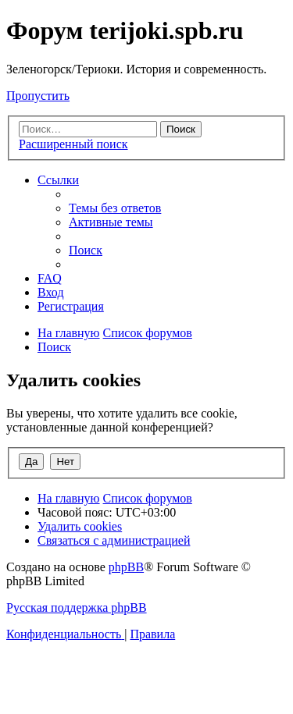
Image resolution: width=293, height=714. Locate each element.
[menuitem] (115, 208)
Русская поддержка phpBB (76, 607)
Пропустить (38, 95)
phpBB (126, 567)
